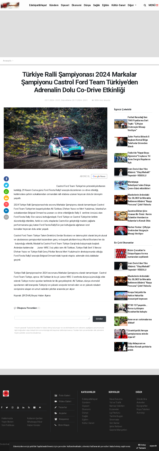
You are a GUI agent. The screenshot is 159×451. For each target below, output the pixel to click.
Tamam (141, 448)
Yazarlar (61, 407)
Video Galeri (63, 401)
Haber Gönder (33, 425)
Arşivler (61, 413)
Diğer (131, 5)
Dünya (87, 5)
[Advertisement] (79, 34)
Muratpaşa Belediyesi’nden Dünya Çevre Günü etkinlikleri (139, 185)
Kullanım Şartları (35, 418)
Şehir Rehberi (115, 426)
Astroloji (140, 413)
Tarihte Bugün (116, 416)
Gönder (99, 319)
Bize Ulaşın (62, 425)
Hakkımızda (7, 418)
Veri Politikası (8, 425)
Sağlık (96, 5)
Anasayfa (7, 61)
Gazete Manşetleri (118, 430)
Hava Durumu (116, 399)
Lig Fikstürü (114, 413)
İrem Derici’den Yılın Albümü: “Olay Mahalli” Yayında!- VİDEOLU (139, 172)
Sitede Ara (142, 399)
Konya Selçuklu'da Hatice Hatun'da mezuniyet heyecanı (138, 295)
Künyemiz (62, 419)
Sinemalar (114, 419)
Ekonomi (76, 5)
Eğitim (105, 5)
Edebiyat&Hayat (38, 5)
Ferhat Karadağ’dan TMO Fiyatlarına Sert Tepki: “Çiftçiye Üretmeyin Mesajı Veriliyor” (138, 124)
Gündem (54, 5)
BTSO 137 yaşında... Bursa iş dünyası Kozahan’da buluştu (137, 308)
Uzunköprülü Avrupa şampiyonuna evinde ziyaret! (138, 333)
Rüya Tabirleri (143, 409)
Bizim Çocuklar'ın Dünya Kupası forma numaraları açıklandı (138, 253)
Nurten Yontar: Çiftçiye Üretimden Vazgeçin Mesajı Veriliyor (139, 230)
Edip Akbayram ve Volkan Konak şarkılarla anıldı (139, 346)
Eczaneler (114, 409)
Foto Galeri (62, 395)
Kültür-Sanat (118, 5)
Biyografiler (142, 406)
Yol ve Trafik (115, 402)
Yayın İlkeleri (7, 422)
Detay (142, 445)
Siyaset (65, 5)
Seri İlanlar (114, 423)
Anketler (141, 402)
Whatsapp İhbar (34, 422)
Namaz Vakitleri (117, 406)
